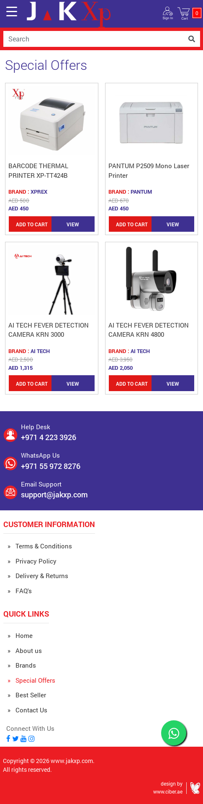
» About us (25, 650)
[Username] (93, 39)
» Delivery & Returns (38, 575)
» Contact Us (27, 710)
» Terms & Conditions (40, 546)
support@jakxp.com (54, 494)
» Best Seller (27, 695)
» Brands (22, 665)
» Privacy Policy (32, 561)
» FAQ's (20, 590)
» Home (20, 635)
